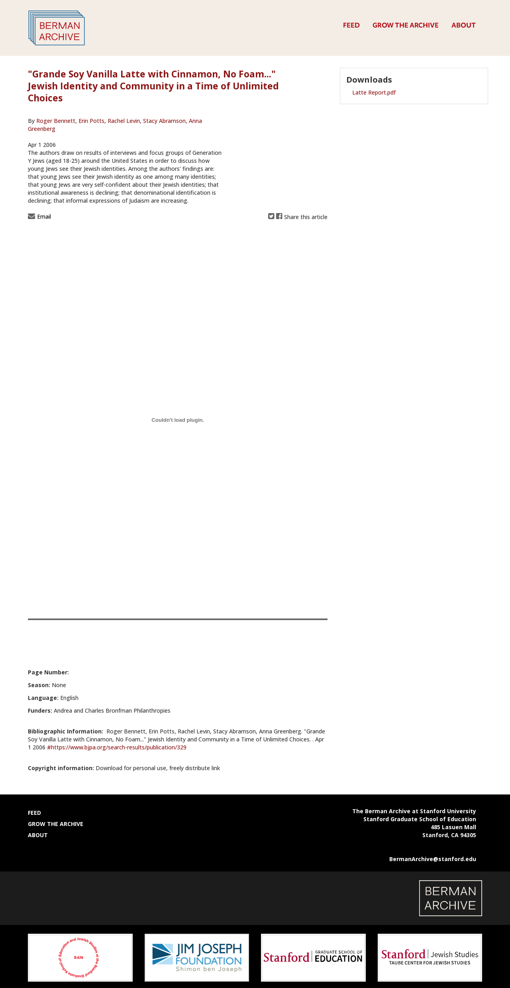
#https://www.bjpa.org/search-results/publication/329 (116, 747)
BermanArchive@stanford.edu (432, 859)
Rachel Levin (123, 120)
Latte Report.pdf (374, 92)
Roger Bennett (56, 120)
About (463, 25)
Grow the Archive (406, 25)
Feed (351, 25)
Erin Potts (91, 120)
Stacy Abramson (164, 120)
